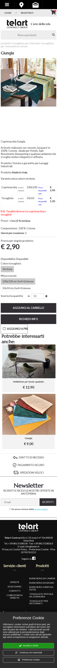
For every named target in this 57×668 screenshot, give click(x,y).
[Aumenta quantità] (46, 296)
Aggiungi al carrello (28, 307)
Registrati (27, 13)
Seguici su (28, 558)
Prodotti (5, 43)
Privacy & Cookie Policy (14, 549)
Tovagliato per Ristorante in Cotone (27, 45)
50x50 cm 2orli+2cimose (16, 288)
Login (8, 13)
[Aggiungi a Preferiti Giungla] (14, 329)
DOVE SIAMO (14, 586)
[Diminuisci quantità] (28, 296)
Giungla (28, 438)
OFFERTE (14, 582)
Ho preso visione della (30, 509)
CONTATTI (14, 591)
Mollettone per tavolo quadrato (28, 381)
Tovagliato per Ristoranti (26, 43)
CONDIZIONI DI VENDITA (15, 596)
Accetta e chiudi (28, 645)
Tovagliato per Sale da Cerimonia (41, 595)
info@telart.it (32, 546)
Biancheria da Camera (42, 578)
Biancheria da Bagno (41, 582)
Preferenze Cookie (28, 659)
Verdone (7, 269)
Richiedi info (28, 319)
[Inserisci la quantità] (37, 296)
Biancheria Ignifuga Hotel (41, 588)
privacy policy (41, 509)
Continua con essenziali (28, 652)
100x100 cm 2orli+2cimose (18, 281)
